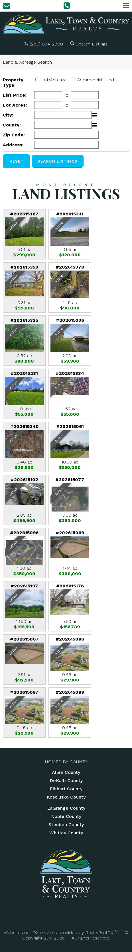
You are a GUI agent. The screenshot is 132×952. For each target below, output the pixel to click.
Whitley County (66, 832)
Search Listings (91, 44)
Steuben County (66, 824)
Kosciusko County (66, 797)
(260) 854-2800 (46, 44)
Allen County (66, 772)
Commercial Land (95, 79)
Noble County (66, 816)
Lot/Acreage (54, 79)
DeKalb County (66, 780)
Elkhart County (66, 788)
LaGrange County (66, 808)
